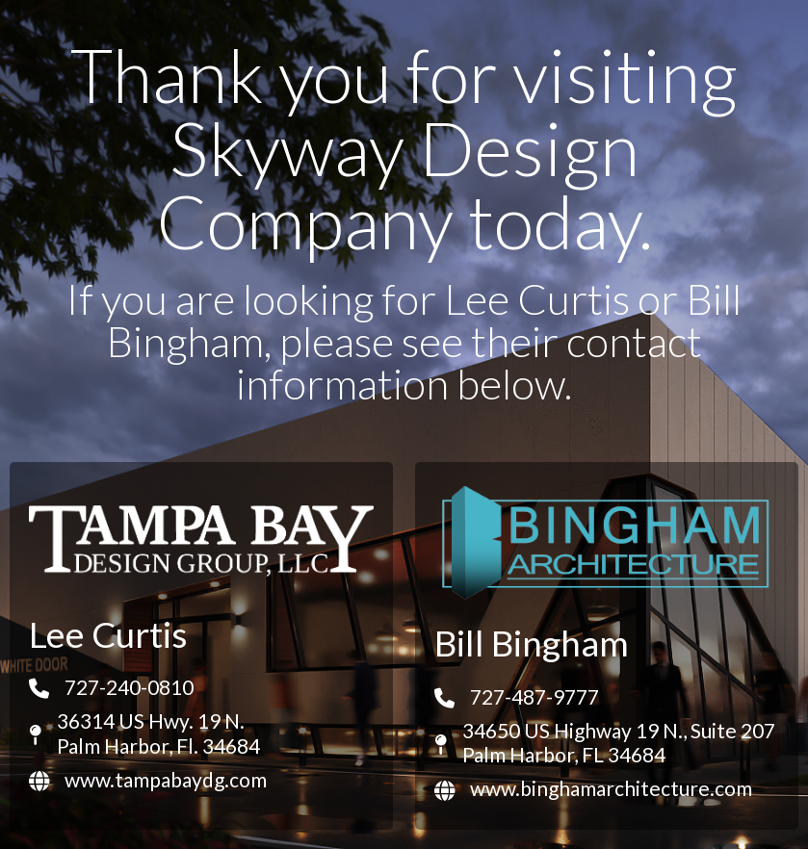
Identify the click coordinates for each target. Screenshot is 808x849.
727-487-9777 (534, 696)
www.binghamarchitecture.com (611, 788)
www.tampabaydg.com (166, 779)
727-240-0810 (129, 687)
